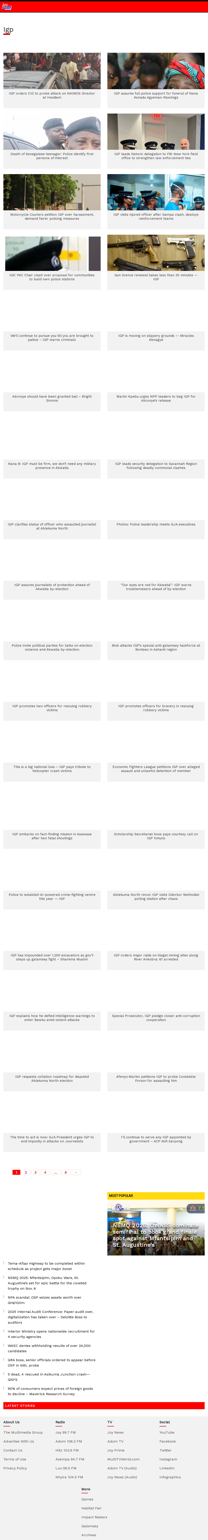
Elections (89, 1495)
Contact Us (12, 1401)
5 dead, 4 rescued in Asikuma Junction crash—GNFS (49, 1328)
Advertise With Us (18, 1392)
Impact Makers (94, 1468)
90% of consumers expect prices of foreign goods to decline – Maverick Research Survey (50, 1342)
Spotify (178, 1512)
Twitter (165, 1401)
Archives (88, 1486)
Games (87, 1450)
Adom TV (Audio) (122, 1419)
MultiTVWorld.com (123, 1410)
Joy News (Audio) (122, 1428)
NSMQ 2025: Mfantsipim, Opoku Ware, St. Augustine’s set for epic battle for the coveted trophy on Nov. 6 (47, 1233)
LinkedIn (166, 1419)
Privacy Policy (15, 1419)
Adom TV (115, 1392)
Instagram (168, 1410)
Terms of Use (14, 1410)
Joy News (115, 1383)
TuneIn (121, 1512)
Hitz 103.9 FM (67, 1401)
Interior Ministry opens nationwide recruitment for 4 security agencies (51, 1285)
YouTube (166, 1383)
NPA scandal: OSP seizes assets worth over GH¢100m (44, 1251)
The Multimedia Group (23, 1383)
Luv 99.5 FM (65, 1419)
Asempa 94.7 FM (69, 1410)
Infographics (170, 1428)
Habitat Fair (91, 1459)
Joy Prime (116, 1401)
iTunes (149, 1512)
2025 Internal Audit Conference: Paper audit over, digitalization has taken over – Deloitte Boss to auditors (50, 1267)
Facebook (167, 1392)
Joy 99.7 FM (65, 1383)
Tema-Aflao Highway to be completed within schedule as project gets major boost (46, 1217)
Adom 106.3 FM (68, 1392)
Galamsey (89, 1477)
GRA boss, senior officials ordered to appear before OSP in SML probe (52, 1313)
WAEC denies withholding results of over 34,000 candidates (49, 1299)
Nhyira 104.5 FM (69, 1428)
